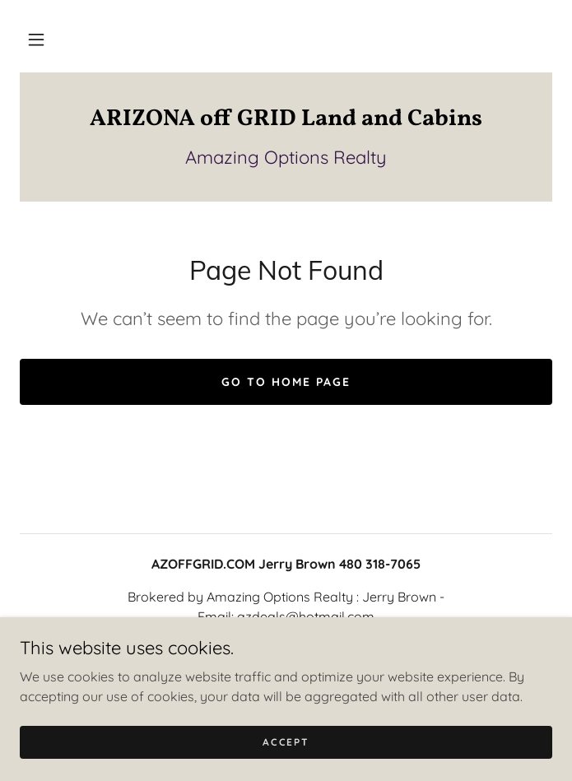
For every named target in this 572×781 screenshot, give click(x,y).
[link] (286, 119)
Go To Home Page (286, 381)
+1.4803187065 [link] (286, 649)
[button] (36, 39)
